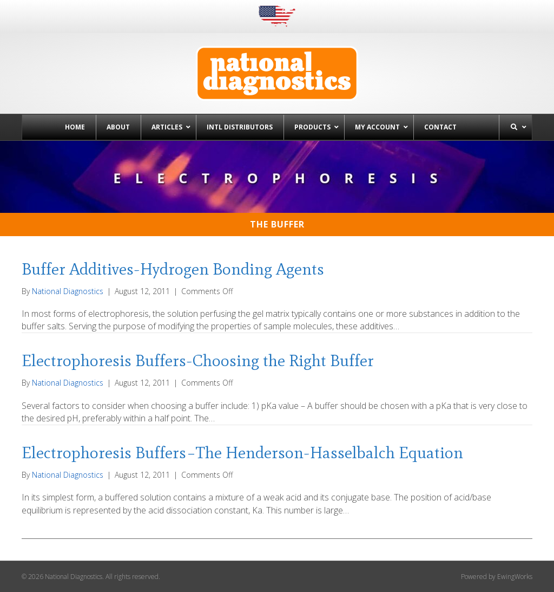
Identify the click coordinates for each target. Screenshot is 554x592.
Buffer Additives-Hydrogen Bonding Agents (173, 269)
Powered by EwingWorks (496, 576)
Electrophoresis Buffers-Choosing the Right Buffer (198, 360)
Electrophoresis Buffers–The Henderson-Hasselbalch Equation (242, 453)
